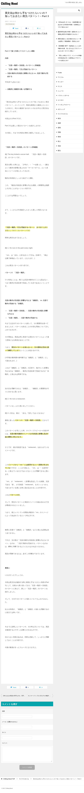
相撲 (59, 123)
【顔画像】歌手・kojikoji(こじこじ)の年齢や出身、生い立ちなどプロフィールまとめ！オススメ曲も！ (70, 48)
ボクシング (61, 109)
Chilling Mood (9, 3)
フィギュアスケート (64, 105)
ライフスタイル (10, 24)
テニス (60, 86)
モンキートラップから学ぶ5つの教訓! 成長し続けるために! (40, 695)
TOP (9, 779)
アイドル (60, 77)
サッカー (60, 82)
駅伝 (59, 150)
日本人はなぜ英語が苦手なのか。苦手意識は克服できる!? (15, 695)
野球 (59, 137)
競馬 (59, 127)
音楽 (59, 146)
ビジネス (60, 100)
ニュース (60, 91)
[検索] (69, 10)
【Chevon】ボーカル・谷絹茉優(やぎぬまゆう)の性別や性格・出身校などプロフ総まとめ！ (69, 24)
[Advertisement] (27, 667)
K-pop (60, 72)
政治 (59, 118)
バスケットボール (63, 95)
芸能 (59, 132)
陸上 (59, 141)
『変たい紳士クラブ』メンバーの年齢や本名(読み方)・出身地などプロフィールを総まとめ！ (70, 58)
